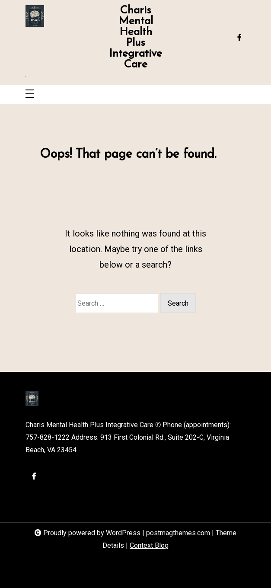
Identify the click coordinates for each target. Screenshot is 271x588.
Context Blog (149, 545)
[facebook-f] (239, 37)
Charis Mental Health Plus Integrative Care (135, 37)
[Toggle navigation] (30, 94)
